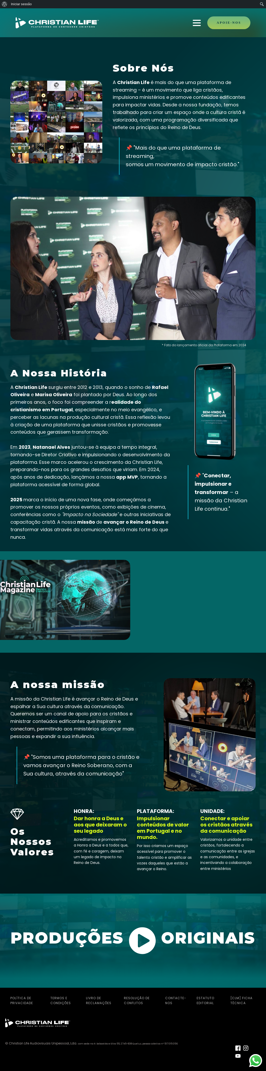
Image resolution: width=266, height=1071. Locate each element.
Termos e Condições (60, 1000)
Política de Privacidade (21, 1000)
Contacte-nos (175, 1000)
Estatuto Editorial (205, 1000)
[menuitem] (4, 4)
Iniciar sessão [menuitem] (21, 4)
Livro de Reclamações (98, 1000)
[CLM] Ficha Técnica (241, 1000)
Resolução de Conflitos (137, 1000)
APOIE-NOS (229, 22)
